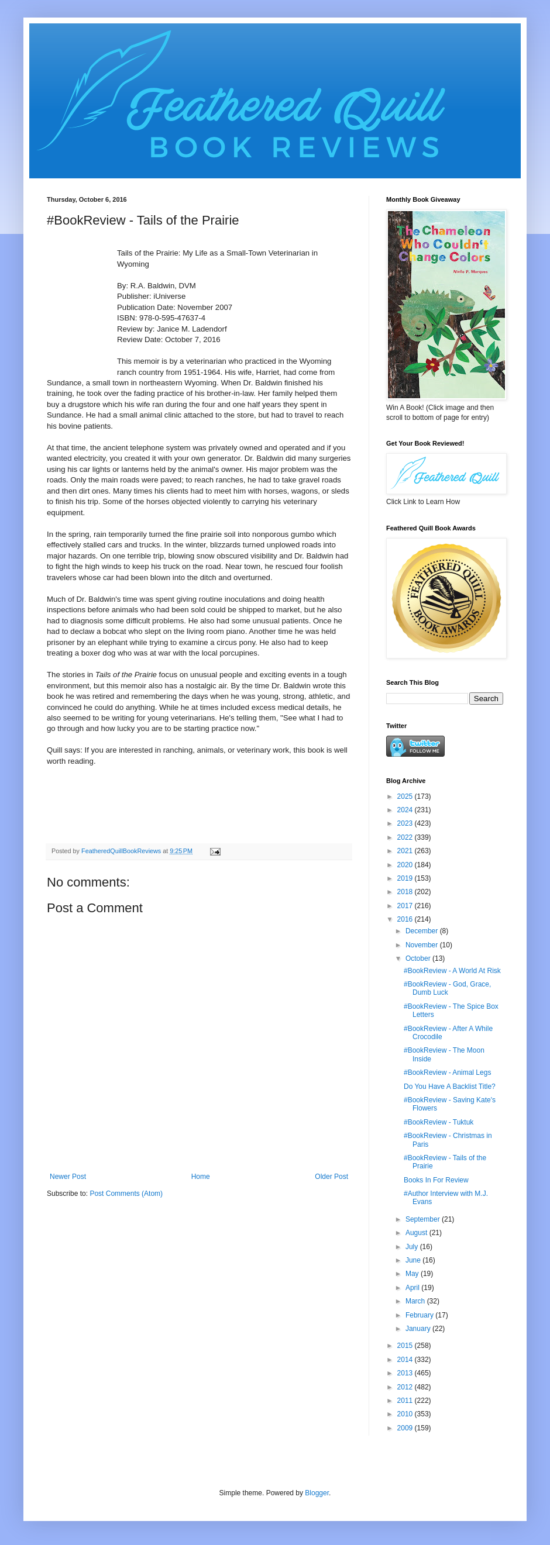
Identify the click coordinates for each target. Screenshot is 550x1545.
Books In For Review (436, 1180)
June (413, 1260)
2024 (406, 810)
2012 (406, 1387)
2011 (406, 1400)
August (417, 1233)
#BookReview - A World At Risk (452, 971)
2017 (406, 906)
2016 (406, 919)
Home (200, 1176)
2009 (406, 1428)
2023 (406, 823)
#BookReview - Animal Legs (447, 1072)
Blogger (317, 1493)
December (422, 931)
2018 (406, 892)
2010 (406, 1414)
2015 (406, 1345)
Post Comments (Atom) (126, 1193)
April (413, 1288)
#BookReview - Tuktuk (438, 1122)
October (418, 958)
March (416, 1301)
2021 (406, 851)
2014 (406, 1360)
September (423, 1219)
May (413, 1274)
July (412, 1247)
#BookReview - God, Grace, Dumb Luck (447, 988)
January (418, 1329)
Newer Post (68, 1176)
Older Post (331, 1176)
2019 (406, 878)
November (422, 945)
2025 (406, 796)
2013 (406, 1373)
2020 (406, 865)
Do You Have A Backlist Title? (450, 1086)
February (420, 1315)
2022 (406, 837)
